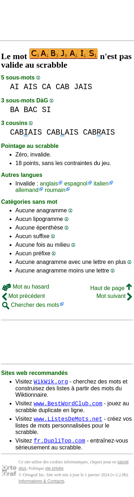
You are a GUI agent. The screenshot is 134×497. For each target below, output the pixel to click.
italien (101, 183)
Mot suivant (114, 296)
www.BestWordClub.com (68, 405)
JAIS (83, 87)
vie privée (54, 472)
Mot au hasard (25, 287)
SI (46, 110)
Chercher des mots (30, 305)
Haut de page (111, 288)
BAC (30, 110)
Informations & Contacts (41, 485)
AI (14, 87)
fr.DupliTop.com (59, 445)
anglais (49, 183)
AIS (30, 87)
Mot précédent (23, 296)
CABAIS (26, 132)
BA (14, 110)
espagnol (76, 183)
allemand (27, 190)
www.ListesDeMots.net (68, 422)
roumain (55, 190)
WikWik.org (51, 382)
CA (46, 87)
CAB (62, 87)
